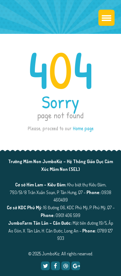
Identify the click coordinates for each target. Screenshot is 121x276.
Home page (83, 128)
